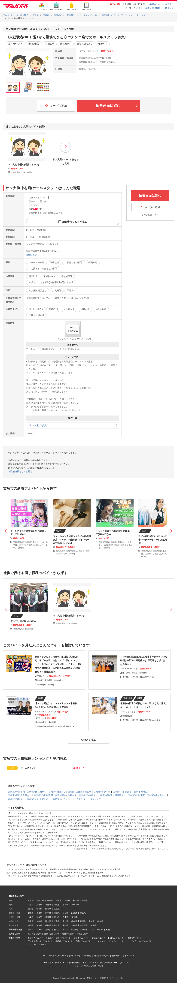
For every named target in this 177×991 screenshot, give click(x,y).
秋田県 (65, 913)
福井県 (74, 917)
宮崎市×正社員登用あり (19, 795)
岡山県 (48, 921)
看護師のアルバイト (64, 941)
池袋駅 (48, 929)
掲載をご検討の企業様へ (162, 4)
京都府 (48, 905)
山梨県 (31, 917)
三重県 (57, 909)
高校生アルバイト (81, 938)
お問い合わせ (74, 956)
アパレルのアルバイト (37, 944)
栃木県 (76, 900)
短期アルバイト (134, 938)
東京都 (31, 900)
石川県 (65, 917)
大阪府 (31, 905)
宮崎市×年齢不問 (102, 791)
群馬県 (85, 900)
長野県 (48, 917)
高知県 (100, 921)
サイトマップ (128, 956)
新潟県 (39, 917)
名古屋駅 (75, 929)
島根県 (39, 921)
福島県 (83, 913)
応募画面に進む (116, 106)
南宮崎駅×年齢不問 (43, 795)
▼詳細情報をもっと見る (20, 471)
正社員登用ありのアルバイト (40, 941)
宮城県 (57, 913)
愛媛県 (91, 921)
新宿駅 (39, 929)
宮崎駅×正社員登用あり (39, 799)
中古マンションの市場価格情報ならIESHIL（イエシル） (106, 962)
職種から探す (68, 934)
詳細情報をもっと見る (74, 221)
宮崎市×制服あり (142, 791)
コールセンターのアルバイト (106, 941)
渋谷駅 (31, 929)
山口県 (65, 921)
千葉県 (58, 900)
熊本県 (57, 925)
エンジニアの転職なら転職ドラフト (88, 966)
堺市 (92, 929)
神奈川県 (40, 900)
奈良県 (65, 905)
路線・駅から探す (51, 934)
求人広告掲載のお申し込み (54, 956)
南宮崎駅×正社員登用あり (113, 795)
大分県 (65, 925)
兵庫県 (39, 905)
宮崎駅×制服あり (16, 799)
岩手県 (48, 913)
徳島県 (74, 921)
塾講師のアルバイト (36, 938)
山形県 (74, 913)
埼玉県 (50, 900)
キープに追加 (56, 105)
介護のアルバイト (83, 941)
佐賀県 (39, 925)
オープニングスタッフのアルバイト (136, 941)
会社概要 (116, 956)
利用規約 (87, 956)
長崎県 (48, 925)
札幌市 (109, 929)
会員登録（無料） (154, 8)
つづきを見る (88, 739)
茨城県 (67, 900)
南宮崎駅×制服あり (88, 795)
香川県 (83, 921)
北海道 (31, 913)
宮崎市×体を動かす (122, 791)
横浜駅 (57, 929)
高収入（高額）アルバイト (59, 938)
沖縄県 (93, 925)
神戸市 (85, 929)
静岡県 (48, 909)
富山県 (57, 917)
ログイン (169, 8)
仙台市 (100, 929)
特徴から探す (82, 934)
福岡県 (31, 925)
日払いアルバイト (117, 938)
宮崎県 (74, 925)
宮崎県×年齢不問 (16, 791)
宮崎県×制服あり (57, 791)
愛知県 (31, 909)
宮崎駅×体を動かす (156, 795)
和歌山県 (75, 905)
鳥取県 (31, 921)
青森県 (39, 913)
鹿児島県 (84, 925)
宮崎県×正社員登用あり (79, 791)
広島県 (57, 921)
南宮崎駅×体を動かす (65, 795)
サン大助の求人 (38, 425)
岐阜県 (39, 909)
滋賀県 (57, 905)
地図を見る (32, 255)
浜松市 (65, 929)
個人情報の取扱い (101, 956)
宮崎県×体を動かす (36, 791)
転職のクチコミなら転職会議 (67, 962)
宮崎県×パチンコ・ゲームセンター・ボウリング (77, 799)
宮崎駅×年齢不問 (136, 795)
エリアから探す (34, 934)
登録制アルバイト (99, 938)
